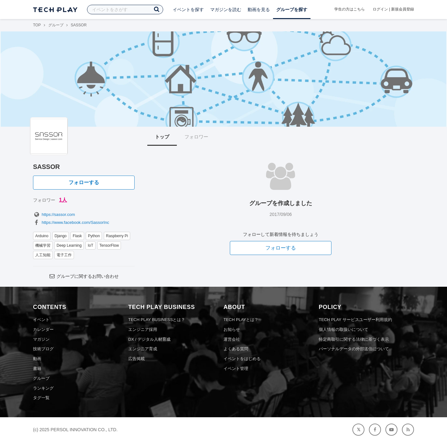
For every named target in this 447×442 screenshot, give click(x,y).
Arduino (41, 236)
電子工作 (64, 255)
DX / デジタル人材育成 (149, 339)
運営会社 (231, 339)
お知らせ (231, 329)
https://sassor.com (54, 214)
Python (94, 236)
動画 (37, 358)
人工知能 (42, 255)
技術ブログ (43, 348)
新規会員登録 (402, 9)
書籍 (37, 368)
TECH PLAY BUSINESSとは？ (156, 319)
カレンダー (43, 329)
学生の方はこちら (349, 9)
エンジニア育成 (142, 348)
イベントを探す (188, 9)
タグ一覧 (41, 397)
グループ (55, 25)
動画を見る (259, 9)
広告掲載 (136, 358)
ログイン (380, 9)
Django (61, 236)
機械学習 (42, 245)
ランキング (43, 388)
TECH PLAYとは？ (240, 319)
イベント (41, 319)
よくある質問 (235, 348)
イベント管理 (235, 368)
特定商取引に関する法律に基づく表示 (354, 339)
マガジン (41, 339)
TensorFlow (109, 245)
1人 (63, 200)
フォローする (84, 182)
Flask (77, 236)
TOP (37, 25)
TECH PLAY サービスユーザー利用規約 (355, 319)
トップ (162, 136)
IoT (90, 245)
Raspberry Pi (117, 236)
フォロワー (196, 136)
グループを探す (291, 9)
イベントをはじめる (242, 358)
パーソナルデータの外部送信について (354, 348)
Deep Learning (69, 245)
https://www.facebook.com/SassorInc (71, 222)
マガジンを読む (225, 9)
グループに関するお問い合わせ (84, 276)
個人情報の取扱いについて (343, 329)
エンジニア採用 (142, 329)
